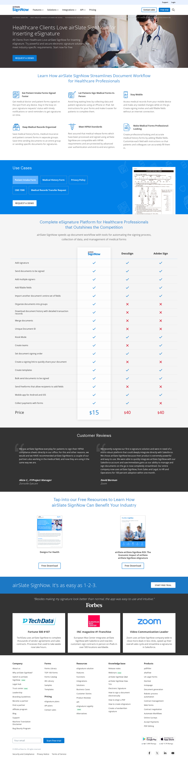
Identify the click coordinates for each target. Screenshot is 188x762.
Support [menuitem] (165, 2)
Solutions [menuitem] (52, 9)
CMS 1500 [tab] (20, 190)
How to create (119, 704)
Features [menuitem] (37, 9)
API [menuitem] (82, 9)
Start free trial (54, 740)
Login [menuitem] (173, 2)
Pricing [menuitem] (92, 9)
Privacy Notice (43, 754)
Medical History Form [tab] (53, 179)
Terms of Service (59, 754)
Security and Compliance (23, 754)
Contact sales (149, 10)
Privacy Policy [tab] (78, 179)
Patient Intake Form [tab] (25, 179)
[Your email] (27, 740)
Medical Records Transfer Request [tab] (48, 190)
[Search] (173, 10)
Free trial (165, 10)
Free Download (49, 565)
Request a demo (24, 58)
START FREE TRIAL (163, 585)
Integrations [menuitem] (68, 9)
